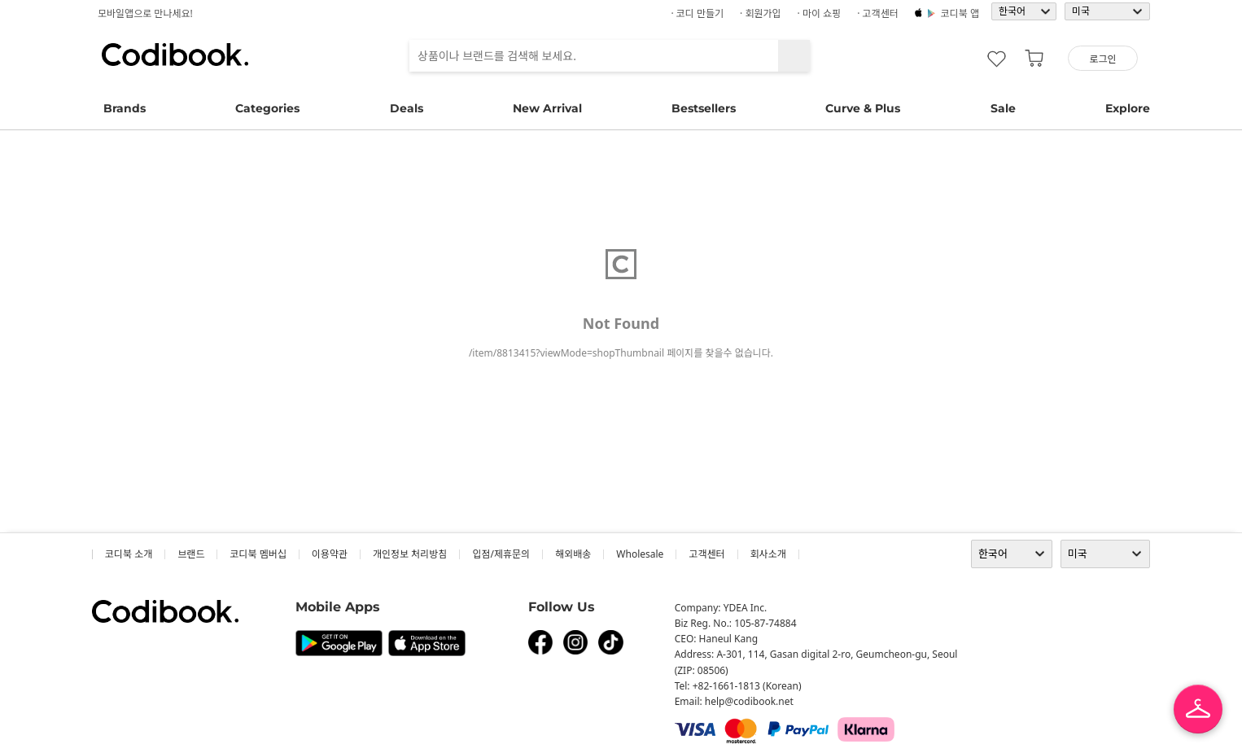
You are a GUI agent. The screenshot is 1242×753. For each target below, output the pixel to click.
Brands (124, 108)
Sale (1003, 108)
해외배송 (573, 554)
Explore (1127, 108)
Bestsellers (703, 108)
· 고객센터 (878, 13)
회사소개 (768, 554)
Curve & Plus (862, 108)
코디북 (175, 54)
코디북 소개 (128, 554)
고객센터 (706, 554)
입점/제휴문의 (501, 554)
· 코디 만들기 (697, 13)
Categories (267, 108)
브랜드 (190, 554)
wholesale (639, 554)
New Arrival (547, 108)
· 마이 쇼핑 (820, 13)
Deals (406, 108)
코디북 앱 (960, 13)
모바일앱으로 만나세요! (145, 13)
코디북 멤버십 (258, 554)
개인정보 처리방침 (410, 554)
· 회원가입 (760, 13)
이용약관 (330, 554)
